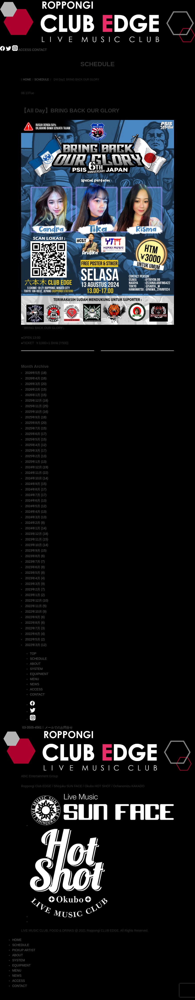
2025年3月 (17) (36, 450)
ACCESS (24, 50)
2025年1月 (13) (36, 461)
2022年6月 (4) (35, 633)
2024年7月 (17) (36, 495)
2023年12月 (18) (36, 534)
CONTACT (39, 50)
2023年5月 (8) (35, 572)
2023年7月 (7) (35, 561)
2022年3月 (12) (36, 645)
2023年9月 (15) (36, 550)
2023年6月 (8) (35, 567)
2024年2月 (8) (35, 522)
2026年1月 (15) (36, 395)
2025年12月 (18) (36, 400)
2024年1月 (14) (36, 528)
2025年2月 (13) (36, 456)
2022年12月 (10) (36, 600)
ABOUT (35, 663)
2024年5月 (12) (36, 506)
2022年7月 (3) (35, 628)
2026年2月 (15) (36, 389)
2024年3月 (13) (36, 517)
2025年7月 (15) (36, 428)
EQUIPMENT (39, 674)
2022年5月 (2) (35, 639)
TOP (33, 653)
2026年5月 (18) (36, 373)
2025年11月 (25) (36, 406)
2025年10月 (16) (36, 411)
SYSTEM (36, 669)
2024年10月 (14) (36, 478)
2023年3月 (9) (35, 584)
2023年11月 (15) (36, 539)
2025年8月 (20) (36, 422)
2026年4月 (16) (36, 378)
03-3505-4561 (32, 727)
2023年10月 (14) (36, 545)
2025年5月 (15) (36, 439)
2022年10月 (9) (36, 611)
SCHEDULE (38, 658)
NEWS (34, 684)
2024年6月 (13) (36, 500)
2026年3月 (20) (36, 384)
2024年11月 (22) (36, 472)
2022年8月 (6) (35, 622)
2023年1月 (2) (35, 595)
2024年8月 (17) (36, 489)
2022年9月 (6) (35, 617)
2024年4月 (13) (36, 511)
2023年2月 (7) (35, 589)
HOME (16, 940)
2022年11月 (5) (36, 606)
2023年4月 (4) (35, 578)
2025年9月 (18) (36, 417)
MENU (34, 679)
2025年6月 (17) (36, 434)
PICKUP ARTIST (23, 950)
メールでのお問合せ (58, 727)
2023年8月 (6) (35, 556)
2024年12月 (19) (36, 467)
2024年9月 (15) (36, 484)
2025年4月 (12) (36, 445)
